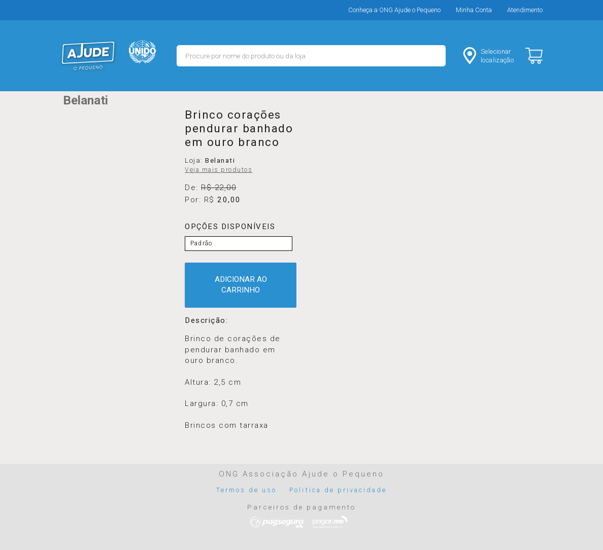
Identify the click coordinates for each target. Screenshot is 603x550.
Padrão (201, 243)
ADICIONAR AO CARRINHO (241, 285)
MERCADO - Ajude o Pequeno (88, 56)
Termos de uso (246, 490)
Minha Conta (474, 10)
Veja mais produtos (218, 169)
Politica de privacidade (338, 490)
